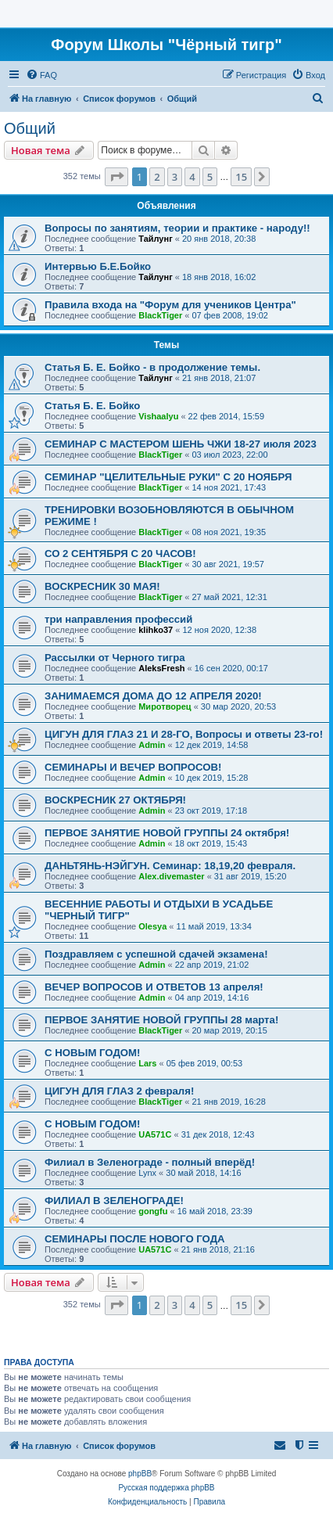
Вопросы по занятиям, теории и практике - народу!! (177, 228)
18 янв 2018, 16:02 (219, 277)
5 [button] (210, 177)
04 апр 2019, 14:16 (212, 997)
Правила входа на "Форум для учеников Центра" (170, 305)
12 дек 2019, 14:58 (212, 745)
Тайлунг (155, 238)
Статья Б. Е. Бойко (92, 406)
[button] (116, 176)
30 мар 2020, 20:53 (238, 706)
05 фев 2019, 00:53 (204, 1063)
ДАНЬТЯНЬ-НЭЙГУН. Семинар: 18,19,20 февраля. (170, 866)
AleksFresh (161, 668)
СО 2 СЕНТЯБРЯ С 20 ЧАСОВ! (120, 553)
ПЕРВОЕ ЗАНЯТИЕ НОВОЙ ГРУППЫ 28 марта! (161, 1020)
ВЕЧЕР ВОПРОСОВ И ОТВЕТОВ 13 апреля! (154, 987)
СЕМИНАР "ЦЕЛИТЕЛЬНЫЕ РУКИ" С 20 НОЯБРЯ (168, 477)
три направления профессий (118, 619)
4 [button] (192, 177)
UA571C (154, 1134)
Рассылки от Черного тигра (115, 657)
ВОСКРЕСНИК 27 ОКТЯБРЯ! (115, 800)
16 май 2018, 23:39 (214, 1211)
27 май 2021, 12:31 (229, 597)
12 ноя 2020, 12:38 (219, 629)
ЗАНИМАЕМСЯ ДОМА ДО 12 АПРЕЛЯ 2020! (153, 696)
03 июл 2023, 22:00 (230, 454)
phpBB (140, 1473)
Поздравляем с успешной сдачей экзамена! (156, 954)
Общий (30, 128)
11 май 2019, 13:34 (214, 926)
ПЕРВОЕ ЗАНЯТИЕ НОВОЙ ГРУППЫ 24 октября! (167, 833)
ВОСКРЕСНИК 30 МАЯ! (102, 586)
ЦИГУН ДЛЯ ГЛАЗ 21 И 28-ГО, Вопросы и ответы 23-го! (184, 734)
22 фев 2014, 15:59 (226, 416)
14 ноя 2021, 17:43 (229, 487)
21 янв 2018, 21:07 (219, 378)
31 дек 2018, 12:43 (218, 1134)
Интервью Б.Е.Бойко (98, 266)
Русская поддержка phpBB (166, 1487)
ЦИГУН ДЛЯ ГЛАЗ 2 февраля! (119, 1091)
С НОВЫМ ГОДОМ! (92, 1053)
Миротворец (164, 706)
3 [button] (174, 177)
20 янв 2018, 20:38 (219, 238)
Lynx (147, 1172)
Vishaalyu (158, 416)
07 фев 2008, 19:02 (230, 315)
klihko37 (155, 629)
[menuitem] (41, 75)
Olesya (152, 926)
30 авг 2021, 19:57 (228, 564)
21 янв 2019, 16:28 (229, 1101)
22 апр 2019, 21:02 (212, 964)
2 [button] (156, 177)
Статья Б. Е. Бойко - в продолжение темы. (152, 367)
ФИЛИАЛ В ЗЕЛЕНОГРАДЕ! (114, 1200)
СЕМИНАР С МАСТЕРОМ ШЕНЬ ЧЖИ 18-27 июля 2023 (181, 444)
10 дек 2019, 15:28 (212, 777)
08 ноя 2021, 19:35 (229, 532)
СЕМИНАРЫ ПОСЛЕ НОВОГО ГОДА (135, 1239)
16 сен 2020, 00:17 (231, 668)
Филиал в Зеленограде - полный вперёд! (150, 1162)
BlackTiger (160, 315)
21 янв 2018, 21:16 (218, 1249)
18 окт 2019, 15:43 (211, 843)
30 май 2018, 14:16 (203, 1172)
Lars (147, 1063)
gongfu (152, 1211)
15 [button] (241, 177)
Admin (151, 745)
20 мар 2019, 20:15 (229, 1030)
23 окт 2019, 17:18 (211, 810)
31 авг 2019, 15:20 (250, 876)
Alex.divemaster (171, 876)
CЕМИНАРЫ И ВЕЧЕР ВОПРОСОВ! (133, 767)
